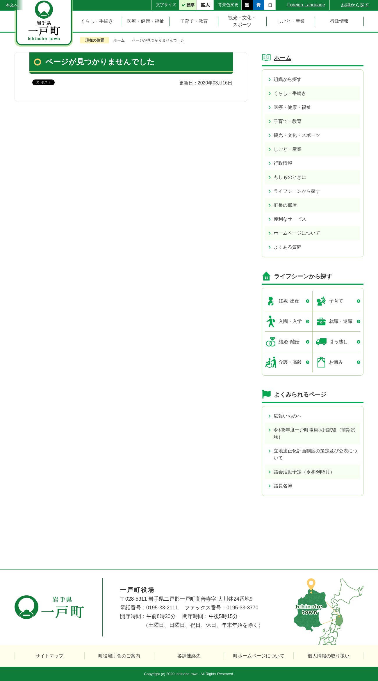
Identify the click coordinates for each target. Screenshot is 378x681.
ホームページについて (297, 233)
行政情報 (283, 163)
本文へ (12, 5)
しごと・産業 (288, 149)
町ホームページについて (258, 655)
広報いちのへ (288, 415)
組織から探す (355, 4)
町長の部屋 (285, 205)
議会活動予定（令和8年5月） (304, 471)
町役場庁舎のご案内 (119, 655)
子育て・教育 (288, 121)
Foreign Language (306, 4)
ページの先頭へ (354, 546)
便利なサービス (290, 219)
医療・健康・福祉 (292, 107)
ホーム (119, 40)
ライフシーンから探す (297, 191)
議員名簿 (283, 485)
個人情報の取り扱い (329, 655)
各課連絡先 (189, 655)
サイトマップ (49, 655)
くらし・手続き (290, 93)
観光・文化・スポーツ (297, 135)
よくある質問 (288, 247)
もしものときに (290, 177)
